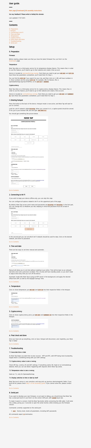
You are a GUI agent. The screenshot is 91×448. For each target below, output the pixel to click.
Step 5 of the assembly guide (35, 383)
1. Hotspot (12, 31)
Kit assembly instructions (33, 10)
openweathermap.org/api (30, 73)
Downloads (20, 10)
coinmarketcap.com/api (29, 94)
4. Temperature (14, 36)
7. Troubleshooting (15, 41)
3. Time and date (14, 34)
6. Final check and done (17, 39)
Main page (12, 10)
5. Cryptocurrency (14, 38)
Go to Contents (14, 190)
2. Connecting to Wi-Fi (16, 32)
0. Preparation (13, 29)
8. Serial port (13, 43)
